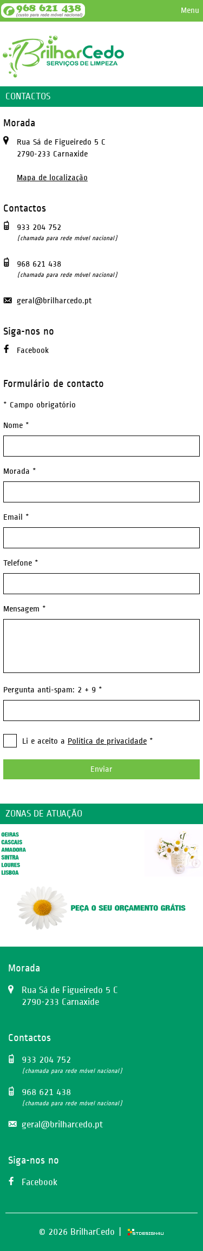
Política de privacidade (107, 741)
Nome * (16, 425)
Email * (16, 517)
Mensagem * (24, 609)
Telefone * (20, 563)
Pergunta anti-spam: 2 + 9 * (52, 690)
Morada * (19, 471)
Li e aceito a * (87, 741)
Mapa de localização (52, 177)
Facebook (33, 350)
